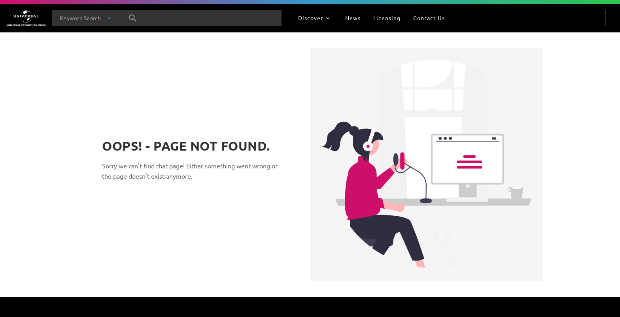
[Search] (132, 18)
